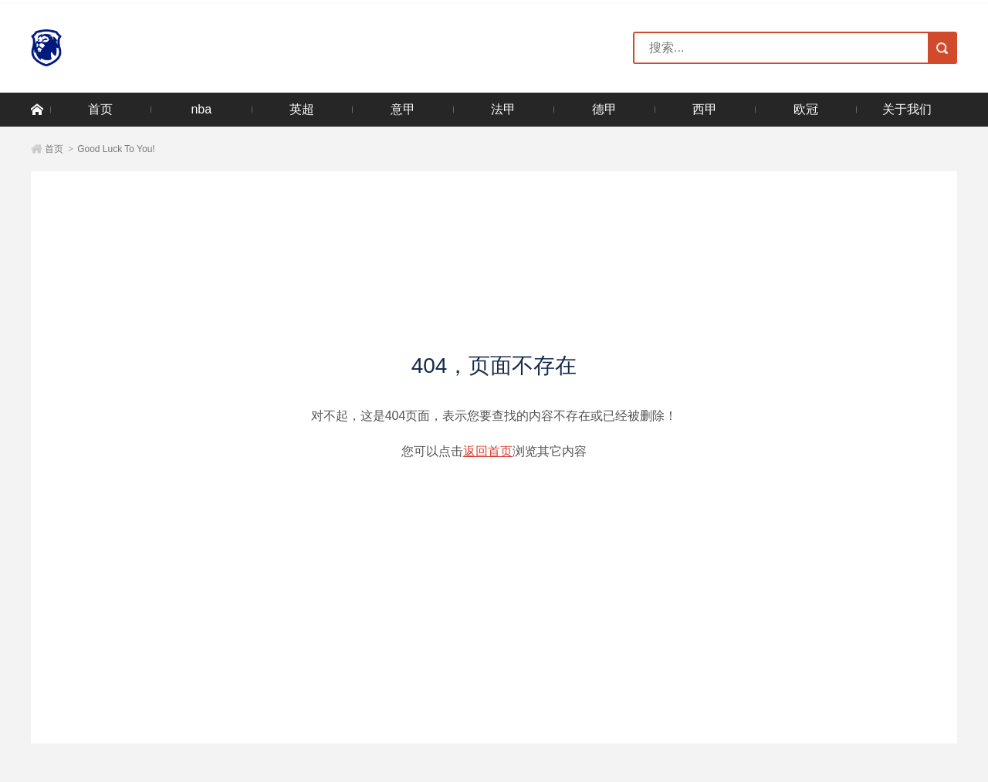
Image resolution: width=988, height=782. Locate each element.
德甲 (604, 109)
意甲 (403, 109)
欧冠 (805, 109)
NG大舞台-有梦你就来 (114, 47)
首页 (100, 109)
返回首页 (488, 451)
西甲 (704, 109)
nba (201, 109)
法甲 (503, 109)
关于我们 (907, 109)
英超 (301, 109)
